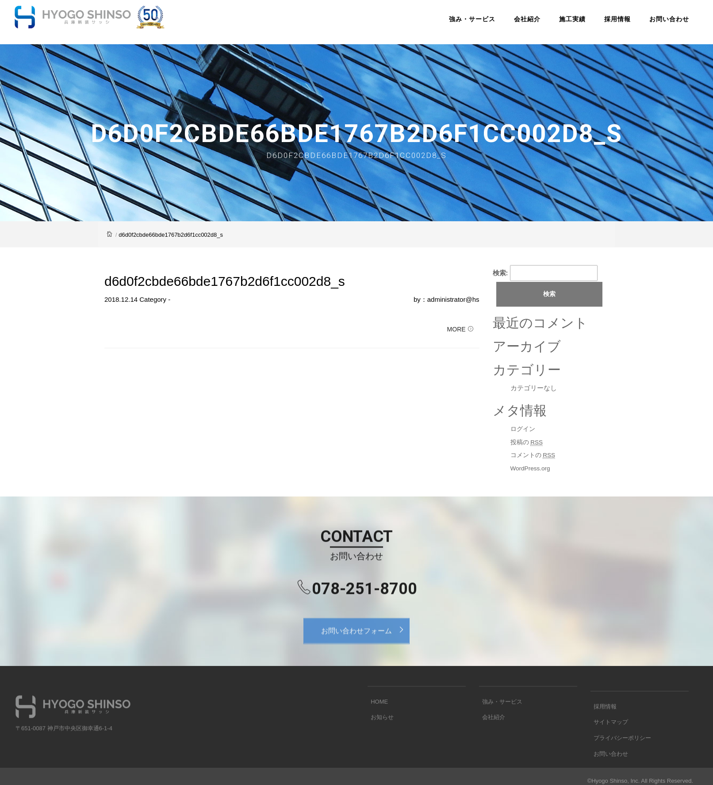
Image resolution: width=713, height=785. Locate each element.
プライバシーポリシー (619, 760)
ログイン (523, 430)
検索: (500, 273)
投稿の (528, 443)
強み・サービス (451, 23)
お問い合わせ (648, 23)
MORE (460, 335)
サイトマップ (607, 746)
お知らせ (379, 730)
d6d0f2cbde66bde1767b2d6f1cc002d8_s (224, 282)
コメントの (534, 456)
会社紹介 (506, 23)
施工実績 (551, 23)
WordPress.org (532, 469)
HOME (376, 717)
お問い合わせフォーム (365, 642)
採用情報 (596, 23)
